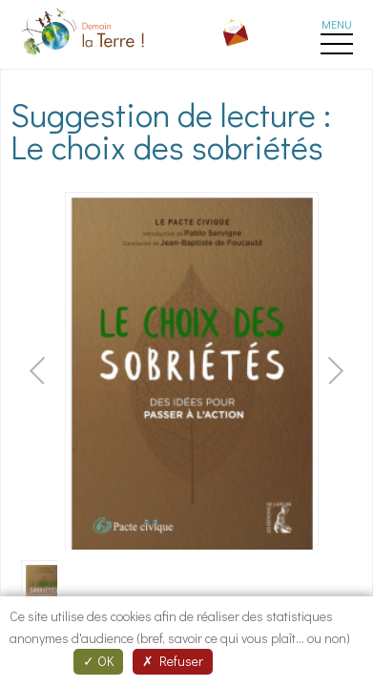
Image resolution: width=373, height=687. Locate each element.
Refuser (172, 661)
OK (98, 661)
